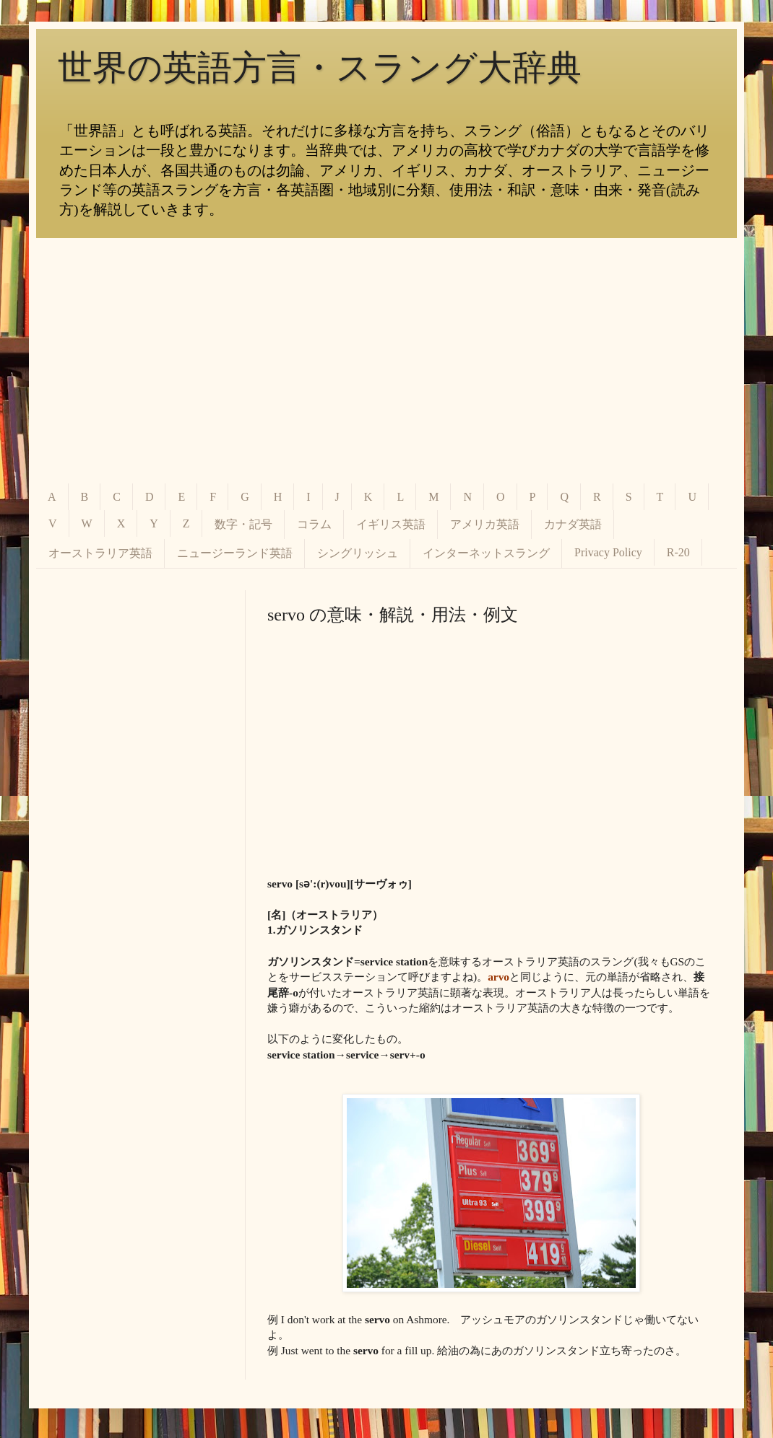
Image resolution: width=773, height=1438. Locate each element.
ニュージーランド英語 (235, 553)
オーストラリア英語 (100, 553)
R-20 (678, 552)
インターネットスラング (486, 553)
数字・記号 (243, 524)
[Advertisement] (386, 361)
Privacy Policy (608, 552)
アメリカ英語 (484, 524)
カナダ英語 (573, 524)
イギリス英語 (391, 524)
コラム (314, 524)
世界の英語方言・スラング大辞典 (320, 67)
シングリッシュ (357, 553)
